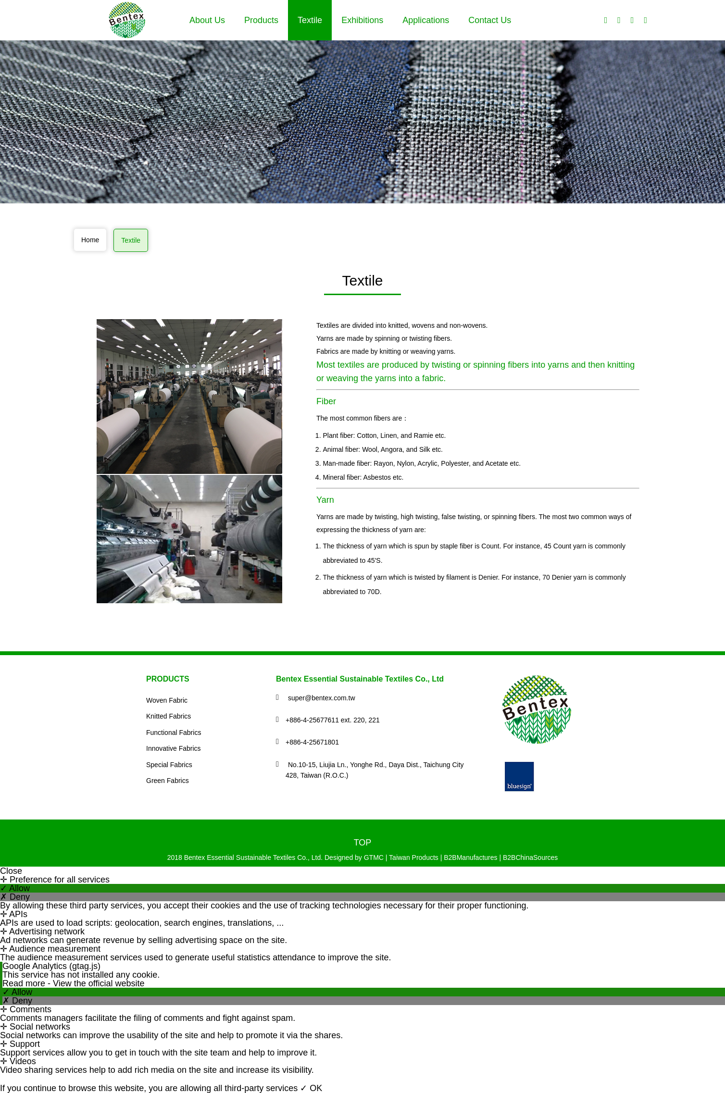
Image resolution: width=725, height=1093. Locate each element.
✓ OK (311, 1088)
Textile (310, 20)
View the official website (98, 983)
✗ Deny (15, 897)
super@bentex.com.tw (321, 698)
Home (90, 240)
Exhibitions (362, 20)
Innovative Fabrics (173, 748)
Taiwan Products (413, 857)
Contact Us (489, 20)
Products (261, 20)
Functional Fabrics (173, 732)
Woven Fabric (167, 700)
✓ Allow (15, 888)
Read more (25, 983)
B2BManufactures (470, 857)
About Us (207, 20)
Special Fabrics (169, 765)
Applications (425, 20)
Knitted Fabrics (168, 716)
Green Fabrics (167, 780)
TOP (363, 842)
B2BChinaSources (530, 857)
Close (11, 871)
